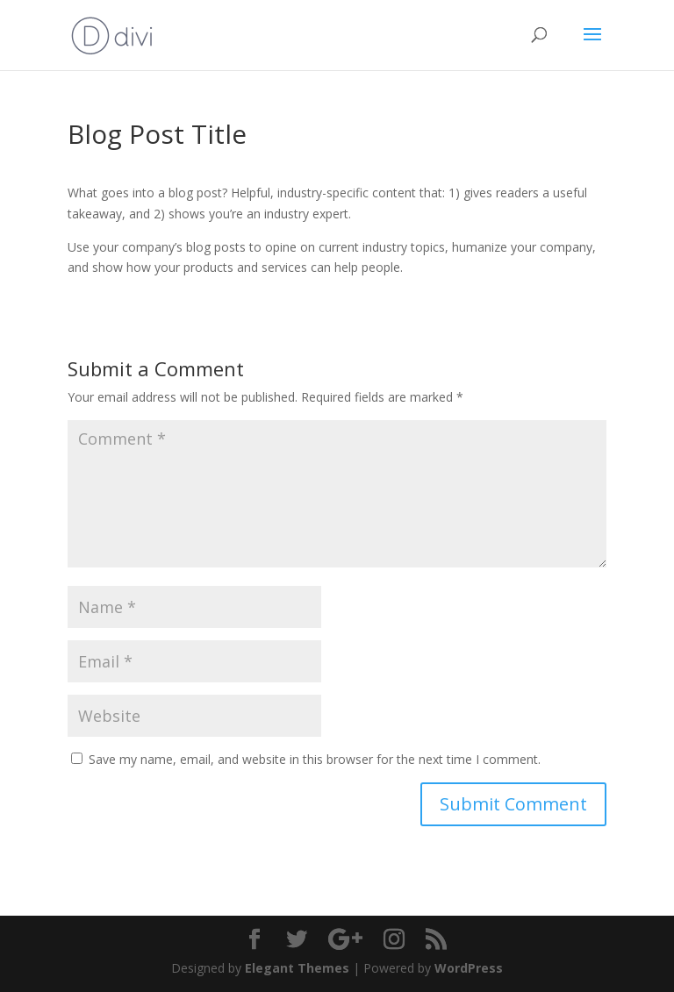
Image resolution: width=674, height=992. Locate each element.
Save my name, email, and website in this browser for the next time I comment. (315, 759)
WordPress (468, 968)
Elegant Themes (297, 968)
